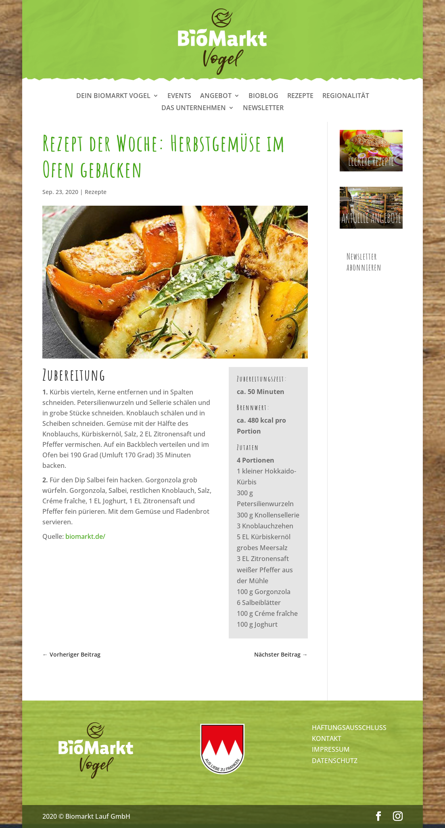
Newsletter (263, 108)
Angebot (216, 96)
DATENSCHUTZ (334, 760)
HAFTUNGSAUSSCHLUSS (349, 727)
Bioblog (263, 96)
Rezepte (300, 96)
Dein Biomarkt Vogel (113, 96)
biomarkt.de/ (85, 536)
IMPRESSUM (331, 749)
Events (179, 96)
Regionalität (345, 96)
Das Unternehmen (193, 108)
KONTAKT (326, 738)
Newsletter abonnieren (364, 262)
